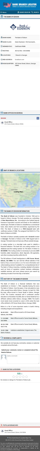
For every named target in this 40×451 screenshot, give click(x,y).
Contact (31, 440)
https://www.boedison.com (14, 263)
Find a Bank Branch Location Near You (20, 438)
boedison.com (19, 59)
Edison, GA (4, 314)
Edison (3, 118)
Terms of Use (18, 440)
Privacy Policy (25, 440)
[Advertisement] (20, 88)
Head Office (8, 122)
